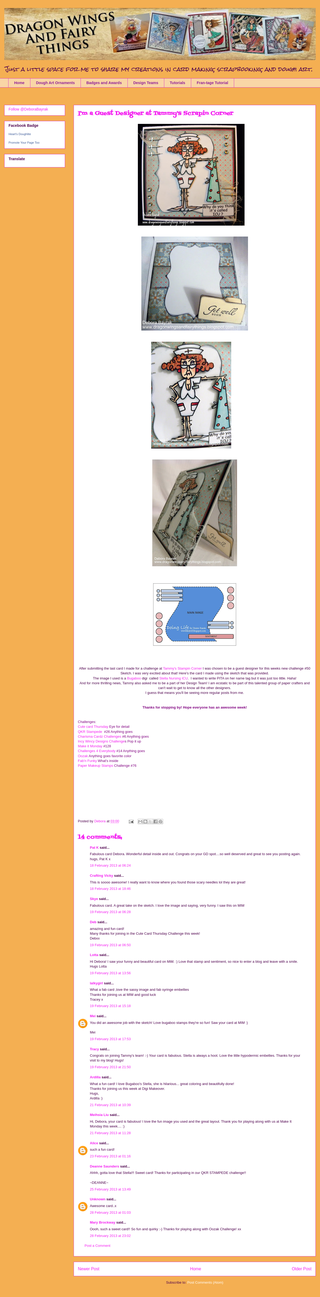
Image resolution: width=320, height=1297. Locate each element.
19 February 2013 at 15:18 (110, 1006)
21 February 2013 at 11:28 (110, 1133)
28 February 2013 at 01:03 (110, 1212)
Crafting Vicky (101, 876)
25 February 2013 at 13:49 (110, 1189)
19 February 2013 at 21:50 (110, 1067)
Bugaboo (134, 678)
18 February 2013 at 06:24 (110, 865)
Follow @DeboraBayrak (28, 109)
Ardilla (95, 1077)
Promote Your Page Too (24, 142)
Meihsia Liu (99, 1115)
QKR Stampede (91, 732)
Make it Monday (90, 746)
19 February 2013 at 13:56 (110, 973)
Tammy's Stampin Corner (182, 668)
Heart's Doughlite (20, 134)
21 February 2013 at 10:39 (110, 1105)
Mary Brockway (102, 1222)
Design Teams (145, 83)
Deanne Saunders (104, 1166)
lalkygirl (96, 983)
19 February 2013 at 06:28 (110, 912)
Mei (93, 1016)
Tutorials (177, 83)
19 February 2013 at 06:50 (110, 945)
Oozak (83, 756)
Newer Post (88, 1269)
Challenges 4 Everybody (96, 751)
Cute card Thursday (93, 727)
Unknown (98, 1199)
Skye (94, 899)
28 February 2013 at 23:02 (110, 1236)
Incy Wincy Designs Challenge (101, 741)
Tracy (94, 1049)
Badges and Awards (104, 83)
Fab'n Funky (87, 761)
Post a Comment (97, 1246)
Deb (93, 922)
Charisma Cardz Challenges (100, 736)
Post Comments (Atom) (205, 1282)
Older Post (301, 1269)
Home (19, 83)
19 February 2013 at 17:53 (110, 1039)
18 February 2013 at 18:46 (110, 889)
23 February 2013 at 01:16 (110, 1156)
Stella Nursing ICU (173, 678)
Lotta (94, 955)
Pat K (94, 848)
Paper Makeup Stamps (96, 766)
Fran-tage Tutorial (212, 83)
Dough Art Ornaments (55, 83)
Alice (94, 1143)
